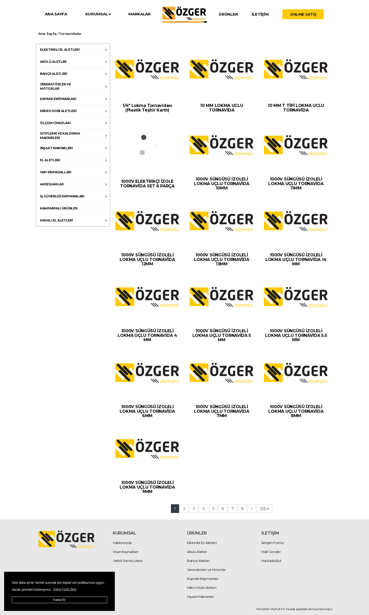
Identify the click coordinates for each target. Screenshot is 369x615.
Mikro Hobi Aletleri (201, 588)
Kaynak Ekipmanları (202, 579)
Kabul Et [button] (60, 600)
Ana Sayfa (47, 34)
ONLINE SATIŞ (303, 14)
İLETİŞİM (260, 14)
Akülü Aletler (197, 552)
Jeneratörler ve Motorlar (206, 570)
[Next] (252, 508)
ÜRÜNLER (228, 14)
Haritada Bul (271, 561)
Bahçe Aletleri (198, 561)
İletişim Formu (272, 543)
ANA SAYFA (56, 14)
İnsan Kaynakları (125, 552)
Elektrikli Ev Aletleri (202, 543)
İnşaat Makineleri (200, 596)
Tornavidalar (70, 34)
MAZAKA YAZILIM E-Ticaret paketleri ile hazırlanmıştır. (294, 609)
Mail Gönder (271, 552)
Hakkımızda (122, 543)
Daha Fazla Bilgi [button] (64, 589)
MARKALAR (139, 14)
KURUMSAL (98, 14)
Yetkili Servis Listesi (127, 561)
